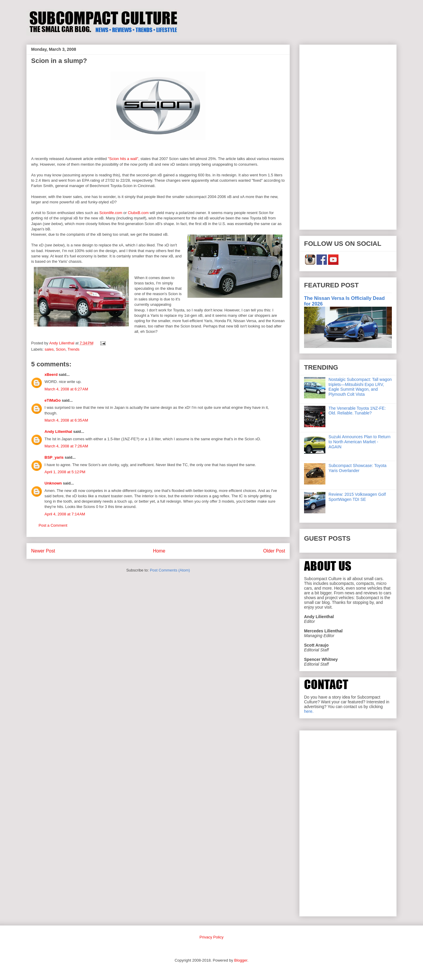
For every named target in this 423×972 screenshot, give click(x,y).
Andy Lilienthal (58, 431)
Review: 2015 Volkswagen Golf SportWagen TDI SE (357, 497)
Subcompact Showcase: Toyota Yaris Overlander (358, 468)
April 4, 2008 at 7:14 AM (64, 514)
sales (49, 349)
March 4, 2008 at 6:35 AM (66, 420)
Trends (73, 349)
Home (159, 550)
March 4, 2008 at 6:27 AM (66, 389)
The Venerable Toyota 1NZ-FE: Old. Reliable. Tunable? (357, 411)
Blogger (240, 960)
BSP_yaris (53, 457)
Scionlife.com (110, 212)
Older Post (274, 550)
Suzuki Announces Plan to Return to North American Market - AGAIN (360, 441)
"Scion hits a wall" (123, 158)
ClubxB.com (138, 212)
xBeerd (51, 374)
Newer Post (43, 550)
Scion (61, 349)
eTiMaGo (52, 400)
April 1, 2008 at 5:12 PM (64, 472)
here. (309, 711)
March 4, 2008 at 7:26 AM (66, 446)
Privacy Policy (212, 937)
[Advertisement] (348, 136)
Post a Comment (53, 525)
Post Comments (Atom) (170, 570)
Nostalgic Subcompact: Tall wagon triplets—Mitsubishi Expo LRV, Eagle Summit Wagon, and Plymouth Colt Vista (360, 387)
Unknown (53, 483)
